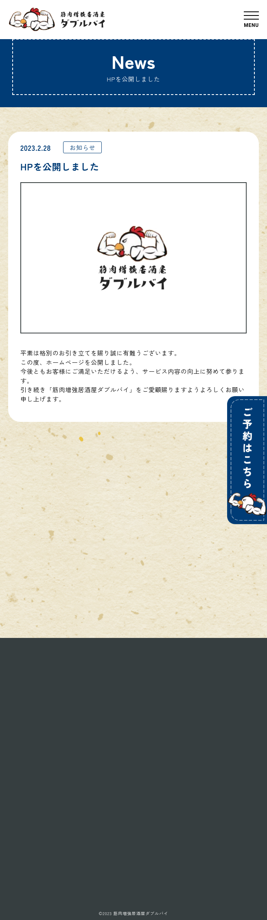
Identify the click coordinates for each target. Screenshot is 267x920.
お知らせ (82, 147)
